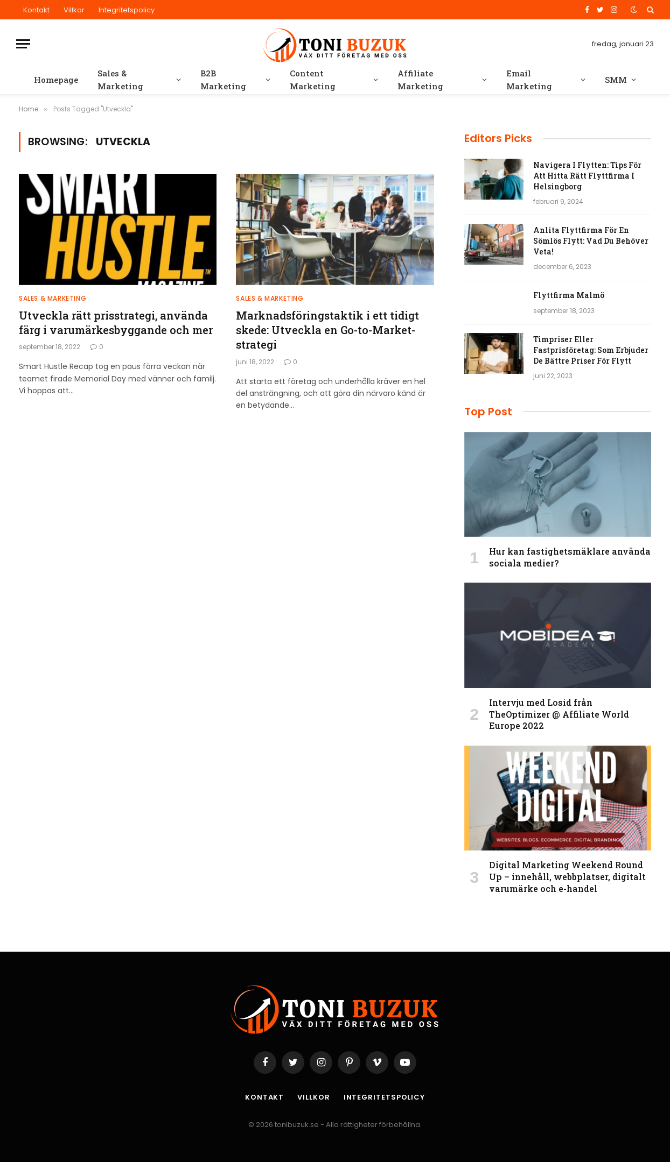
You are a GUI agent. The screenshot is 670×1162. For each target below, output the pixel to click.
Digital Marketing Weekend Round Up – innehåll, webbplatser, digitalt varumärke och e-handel (567, 876)
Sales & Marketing (120, 79)
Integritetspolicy (127, 10)
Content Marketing (313, 79)
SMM (616, 79)
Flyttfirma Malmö (568, 295)
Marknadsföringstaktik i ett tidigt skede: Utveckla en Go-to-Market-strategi (327, 329)
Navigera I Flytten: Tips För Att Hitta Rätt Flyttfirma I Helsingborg (587, 176)
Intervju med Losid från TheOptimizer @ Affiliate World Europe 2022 (559, 714)
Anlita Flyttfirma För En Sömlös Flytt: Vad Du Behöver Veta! (590, 241)
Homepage (56, 79)
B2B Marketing (223, 79)
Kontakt (36, 10)
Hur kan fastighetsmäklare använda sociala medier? (570, 557)
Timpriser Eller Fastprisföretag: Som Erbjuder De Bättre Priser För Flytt (590, 350)
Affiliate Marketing (420, 79)
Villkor (74, 10)
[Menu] (23, 44)
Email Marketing (529, 79)
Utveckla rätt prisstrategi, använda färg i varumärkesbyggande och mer (116, 322)
